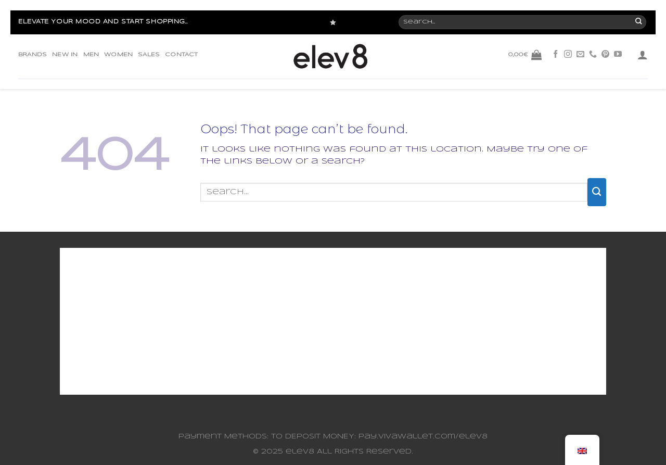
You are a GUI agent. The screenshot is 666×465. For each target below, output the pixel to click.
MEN (91, 54)
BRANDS (32, 54)
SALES (149, 54)
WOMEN (118, 54)
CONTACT (181, 54)
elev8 (300, 451)
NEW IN (65, 54)
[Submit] (596, 192)
